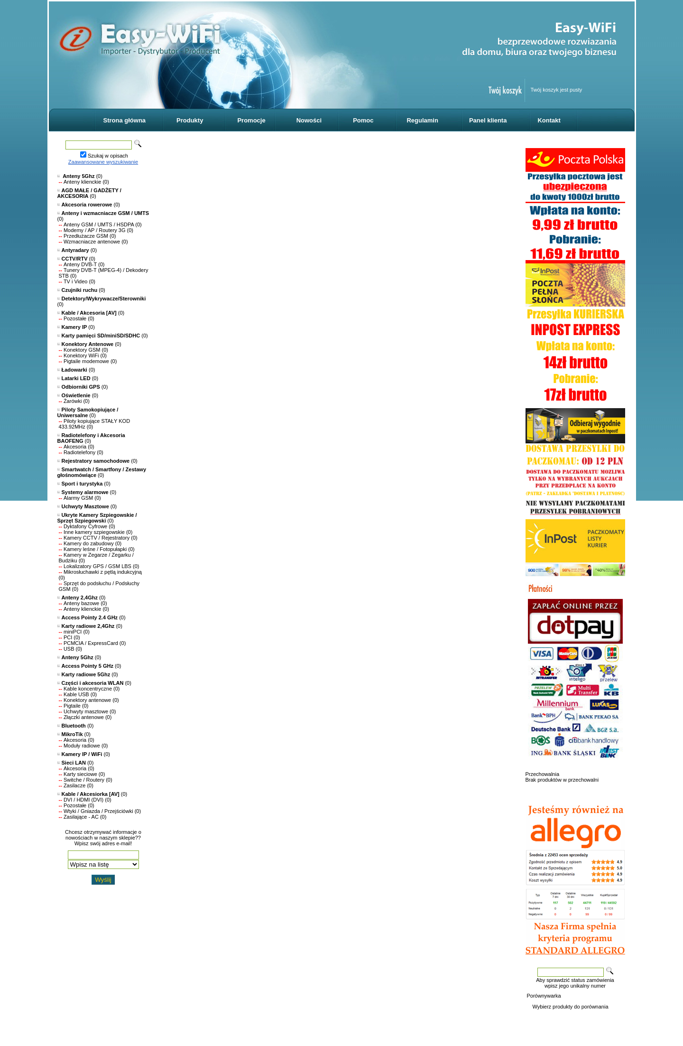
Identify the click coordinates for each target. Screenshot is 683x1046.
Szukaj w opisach (108, 156)
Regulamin (422, 120)
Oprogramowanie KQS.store (98, 1024)
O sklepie (537, 1018)
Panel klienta (488, 120)
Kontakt (548, 120)
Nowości (309, 120)
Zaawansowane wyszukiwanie (103, 162)
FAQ (614, 1018)
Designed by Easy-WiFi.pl (95, 1030)
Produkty (189, 120)
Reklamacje (567, 1018)
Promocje (251, 120)
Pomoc (363, 120)
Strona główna (124, 120)
